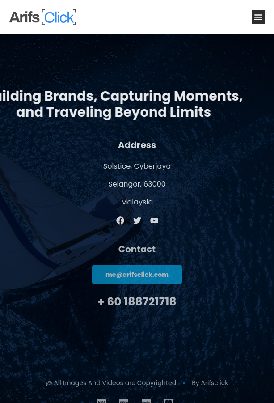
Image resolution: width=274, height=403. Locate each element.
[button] (258, 17)
